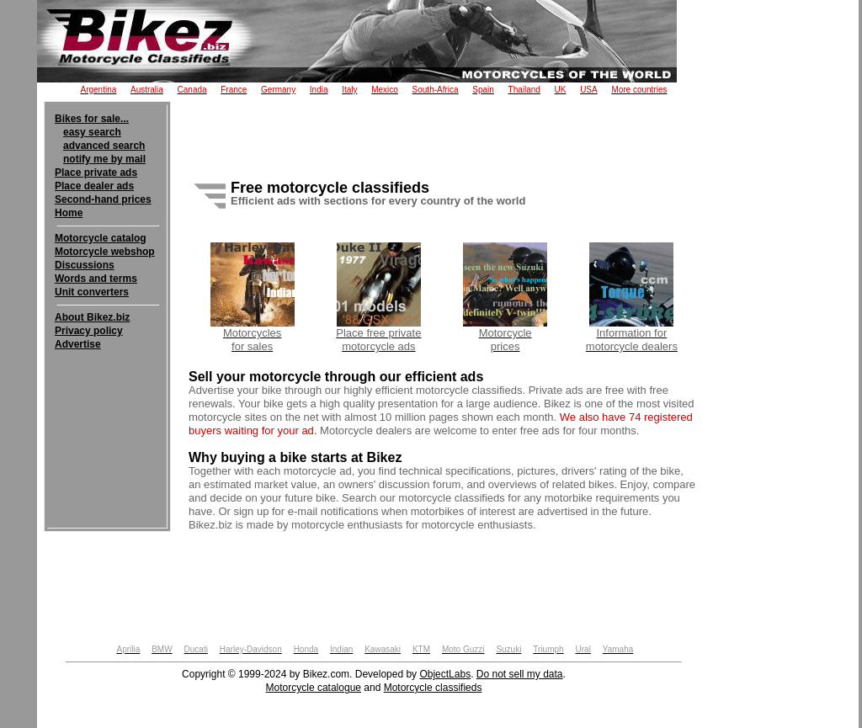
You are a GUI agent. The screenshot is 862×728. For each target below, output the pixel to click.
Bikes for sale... (92, 119)
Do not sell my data (519, 674)
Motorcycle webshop (105, 252)
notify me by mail (104, 159)
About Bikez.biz (92, 317)
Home (68, 213)
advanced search (104, 145)
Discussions (84, 265)
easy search (92, 132)
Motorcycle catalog (100, 238)
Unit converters (92, 292)
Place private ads (96, 172)
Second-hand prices (103, 199)
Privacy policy (89, 331)
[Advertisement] (107, 402)
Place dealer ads (94, 186)
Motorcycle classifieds (433, 687)
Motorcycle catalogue (313, 687)
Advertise (78, 344)
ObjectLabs (445, 674)
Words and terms (96, 278)
